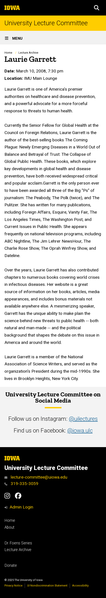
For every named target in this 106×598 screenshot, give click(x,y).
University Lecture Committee (46, 23)
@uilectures (83, 418)
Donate (10, 565)
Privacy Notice (13, 585)
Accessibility (80, 585)
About (9, 527)
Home (8, 52)
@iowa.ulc (80, 430)
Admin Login (21, 507)
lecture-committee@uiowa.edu (35, 477)
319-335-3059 (21, 483)
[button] (96, 8)
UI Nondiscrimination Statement (47, 585)
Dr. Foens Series (18, 543)
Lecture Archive (28, 52)
